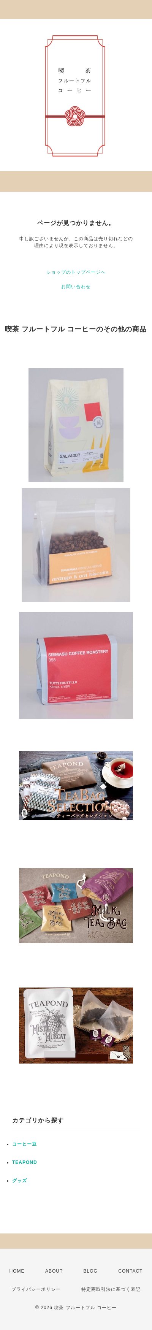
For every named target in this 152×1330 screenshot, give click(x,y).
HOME (17, 1271)
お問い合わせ (76, 286)
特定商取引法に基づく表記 (111, 1289)
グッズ (19, 1180)
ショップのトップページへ (76, 272)
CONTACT (130, 1271)
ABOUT (54, 1271)
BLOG (91, 1271)
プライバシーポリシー (36, 1289)
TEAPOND (24, 1162)
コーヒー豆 (24, 1144)
